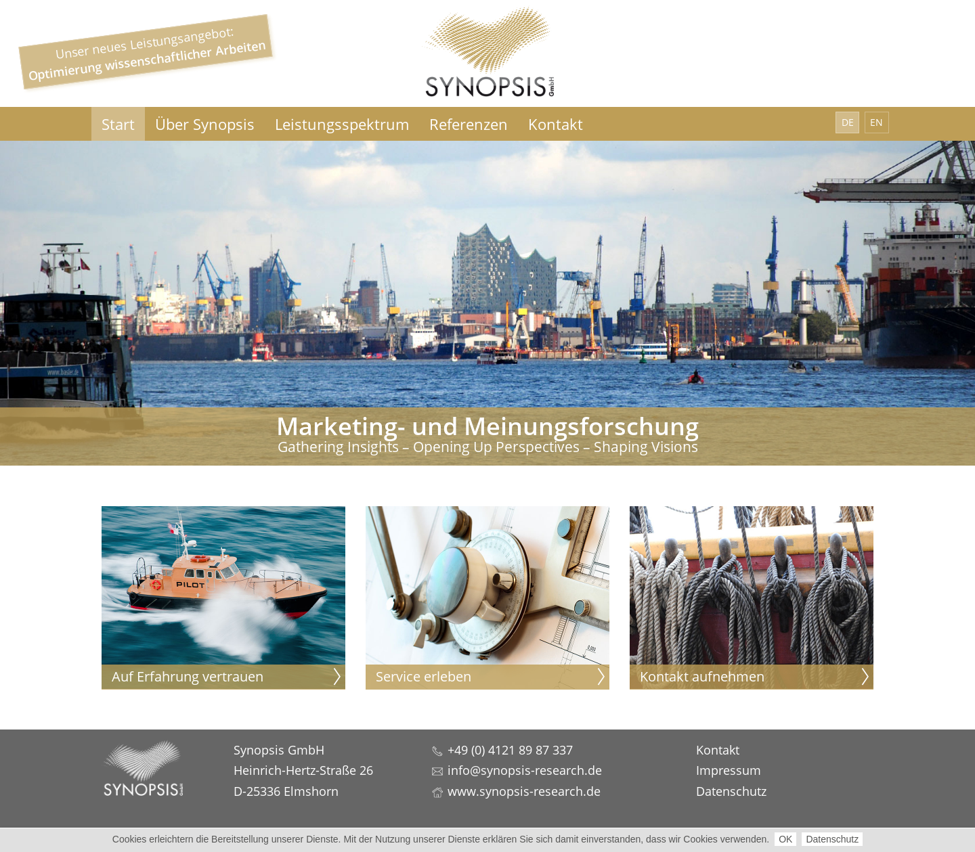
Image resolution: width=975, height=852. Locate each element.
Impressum (728, 770)
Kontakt (555, 124)
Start (118, 124)
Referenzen (468, 124)
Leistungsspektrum (342, 124)
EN (876, 122)
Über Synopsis (205, 124)
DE (848, 122)
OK (785, 839)
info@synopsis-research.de (525, 770)
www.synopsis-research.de (524, 791)
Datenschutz (832, 839)
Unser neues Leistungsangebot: (146, 53)
